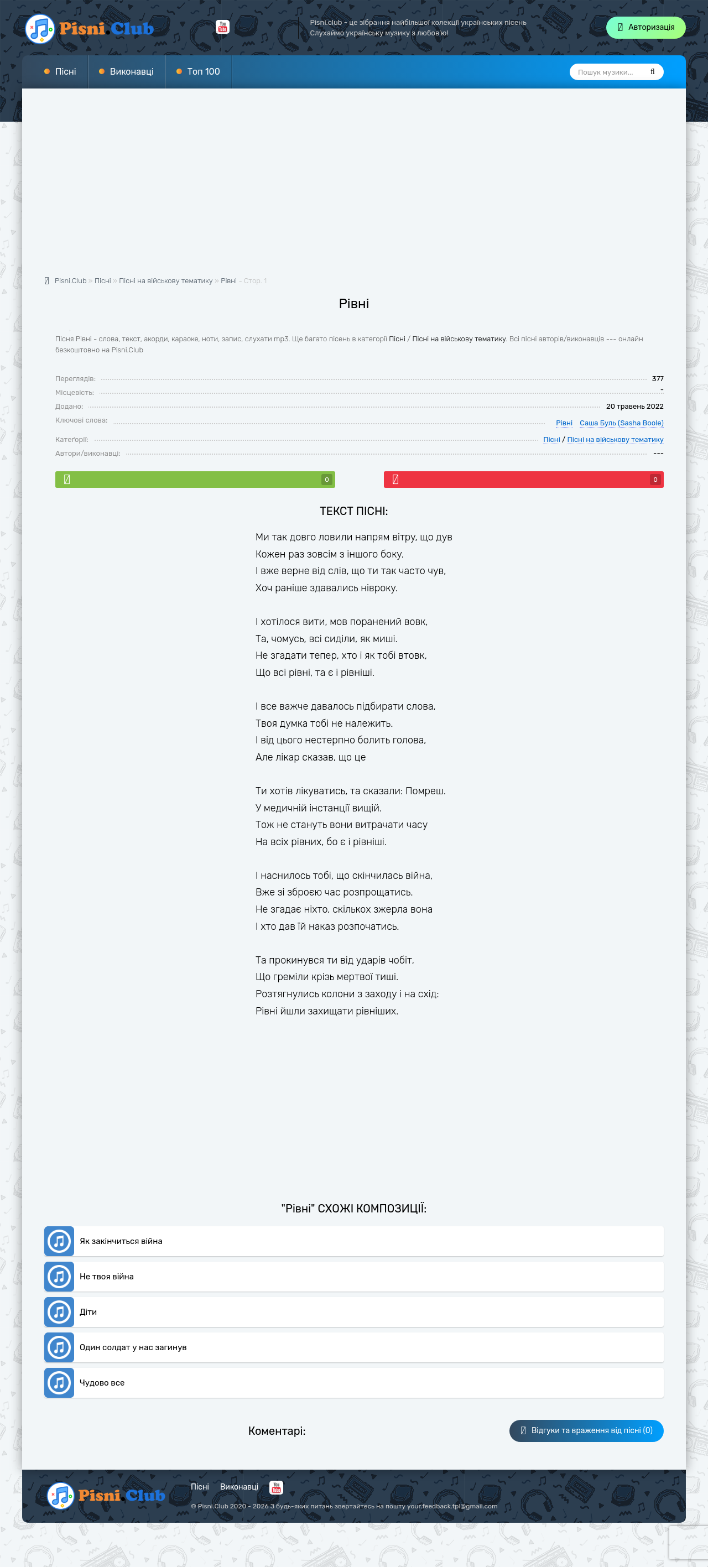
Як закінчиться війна (121, 1241)
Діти (88, 1312)
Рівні (229, 281)
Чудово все (102, 1383)
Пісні (65, 71)
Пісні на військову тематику (459, 339)
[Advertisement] (354, 188)
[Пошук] (653, 72)
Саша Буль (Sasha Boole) (622, 423)
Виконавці (132, 71)
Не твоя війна (107, 1277)
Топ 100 (204, 71)
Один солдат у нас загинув (133, 1347)
